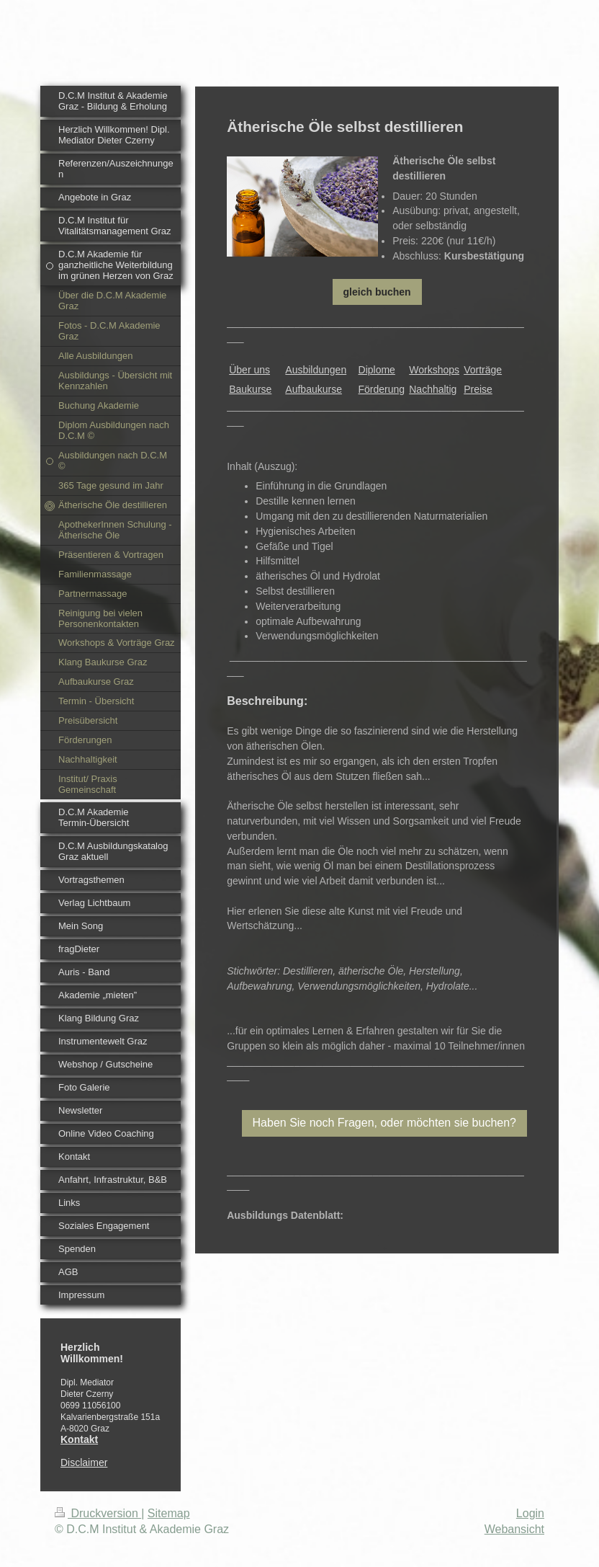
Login (530, 1513)
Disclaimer (83, 1462)
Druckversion (98, 1513)
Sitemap (169, 1513)
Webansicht (514, 1529)
